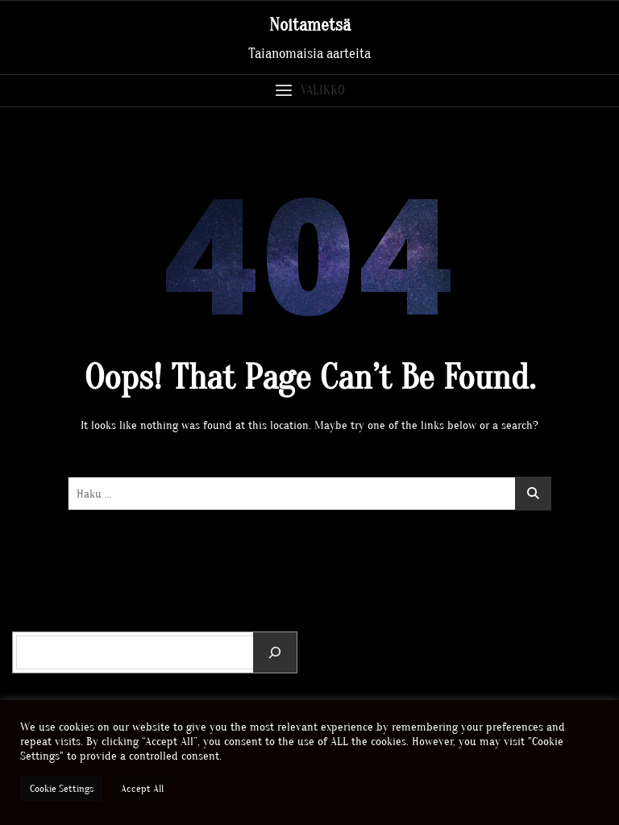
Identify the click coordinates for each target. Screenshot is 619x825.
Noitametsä (310, 25)
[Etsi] (275, 652)
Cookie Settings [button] (61, 788)
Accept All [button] (142, 788)
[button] (309, 90)
